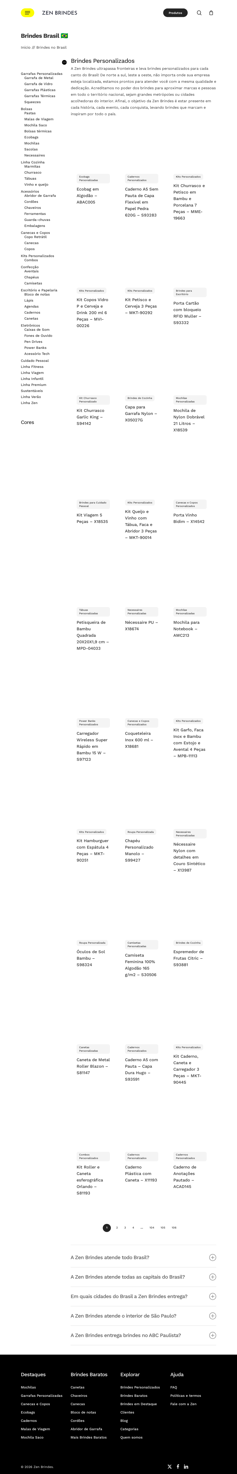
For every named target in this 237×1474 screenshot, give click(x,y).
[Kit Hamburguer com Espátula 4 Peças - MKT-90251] (93, 800)
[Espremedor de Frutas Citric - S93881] (190, 911)
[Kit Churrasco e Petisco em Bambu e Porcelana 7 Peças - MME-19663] (190, 145)
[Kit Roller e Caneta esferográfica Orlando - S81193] (93, 1123)
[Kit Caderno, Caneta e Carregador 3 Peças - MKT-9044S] (190, 1015)
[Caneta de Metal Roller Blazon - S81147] (93, 1015)
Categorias (129, 1429)
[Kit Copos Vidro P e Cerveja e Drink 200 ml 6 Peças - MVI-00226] (93, 259)
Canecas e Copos (35, 1404)
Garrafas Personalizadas (41, 1396)
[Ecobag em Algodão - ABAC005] (93, 145)
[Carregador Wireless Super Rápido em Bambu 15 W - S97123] (93, 689)
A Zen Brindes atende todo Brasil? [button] (143, 1257)
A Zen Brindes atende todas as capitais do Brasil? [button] (143, 1276)
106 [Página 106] (174, 1227)
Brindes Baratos (133, 1396)
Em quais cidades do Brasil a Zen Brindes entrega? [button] (143, 1296)
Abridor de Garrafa (86, 1429)
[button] (27, 12)
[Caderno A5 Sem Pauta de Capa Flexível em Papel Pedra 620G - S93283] (141, 145)
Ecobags (28, 1412)
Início (26, 47)
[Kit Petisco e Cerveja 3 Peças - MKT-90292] (141, 259)
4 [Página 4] (133, 1227)
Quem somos (131, 1437)
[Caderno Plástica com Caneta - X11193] (141, 1123)
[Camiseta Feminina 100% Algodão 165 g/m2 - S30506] (141, 911)
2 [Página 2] (117, 1227)
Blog (124, 1421)
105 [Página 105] (163, 1227)
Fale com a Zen (183, 1404)
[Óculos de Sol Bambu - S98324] (93, 911)
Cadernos (29, 1421)
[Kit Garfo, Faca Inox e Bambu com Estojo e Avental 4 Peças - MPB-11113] (190, 689)
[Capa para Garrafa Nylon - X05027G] (141, 366)
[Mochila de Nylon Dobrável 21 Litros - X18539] (190, 366)
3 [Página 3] (125, 1227)
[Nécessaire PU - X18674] (141, 578)
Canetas (77, 1387)
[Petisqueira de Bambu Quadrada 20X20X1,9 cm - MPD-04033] (93, 578)
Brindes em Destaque (138, 1404)
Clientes (127, 1412)
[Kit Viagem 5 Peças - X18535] (93, 471)
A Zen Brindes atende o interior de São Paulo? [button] (143, 1315)
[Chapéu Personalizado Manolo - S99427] (141, 800)
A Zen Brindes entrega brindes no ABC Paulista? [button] (143, 1335)
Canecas (78, 1404)
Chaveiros (79, 1396)
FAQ (173, 1387)
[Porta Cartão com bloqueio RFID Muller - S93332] (190, 259)
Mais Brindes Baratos (89, 1437)
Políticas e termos (185, 1396)
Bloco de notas (83, 1412)
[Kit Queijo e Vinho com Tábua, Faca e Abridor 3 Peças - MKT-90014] (141, 471)
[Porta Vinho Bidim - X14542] (190, 471)
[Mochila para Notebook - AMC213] (190, 578)
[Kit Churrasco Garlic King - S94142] (93, 366)
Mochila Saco (32, 1437)
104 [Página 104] (152, 1227)
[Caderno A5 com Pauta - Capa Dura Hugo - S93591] (141, 1015)
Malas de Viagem (35, 1429)
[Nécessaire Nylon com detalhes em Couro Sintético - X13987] (190, 800)
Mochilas (28, 1387)
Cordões (77, 1421)
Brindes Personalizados (140, 1387)
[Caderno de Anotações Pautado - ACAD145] (190, 1123)
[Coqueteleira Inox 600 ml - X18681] (141, 689)
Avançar (183, 1227)
